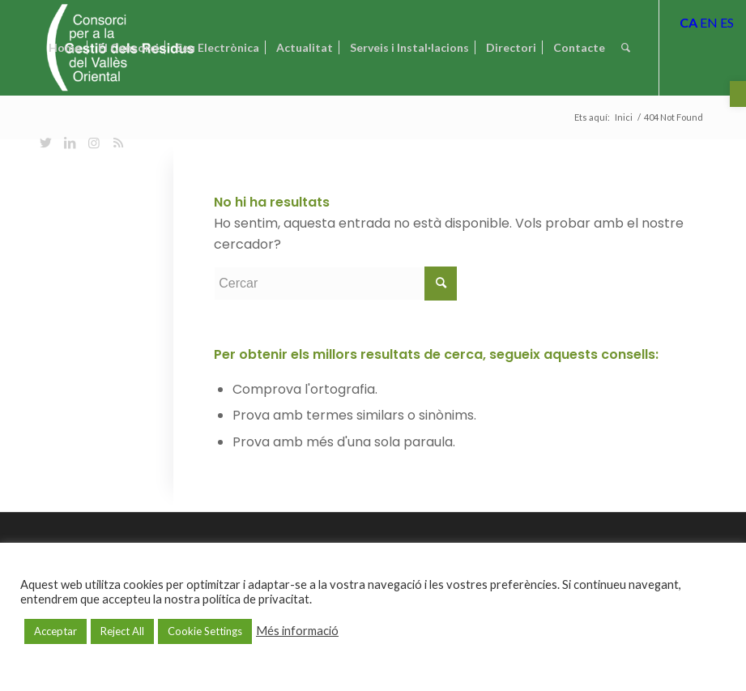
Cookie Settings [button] (205, 631)
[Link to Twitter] (45, 142)
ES (727, 22)
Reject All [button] (122, 631)
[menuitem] (64, 48)
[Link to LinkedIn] (70, 142)
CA (688, 22)
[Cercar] (625, 48)
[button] (738, 94)
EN (709, 22)
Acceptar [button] (55, 631)
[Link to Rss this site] (118, 142)
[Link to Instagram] (94, 142)
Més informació (297, 631)
